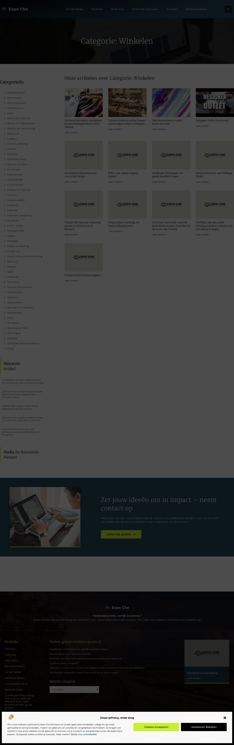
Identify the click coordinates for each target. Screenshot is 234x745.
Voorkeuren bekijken (204, 726)
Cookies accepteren (156, 726)
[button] (225, 718)
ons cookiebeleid (87, 734)
